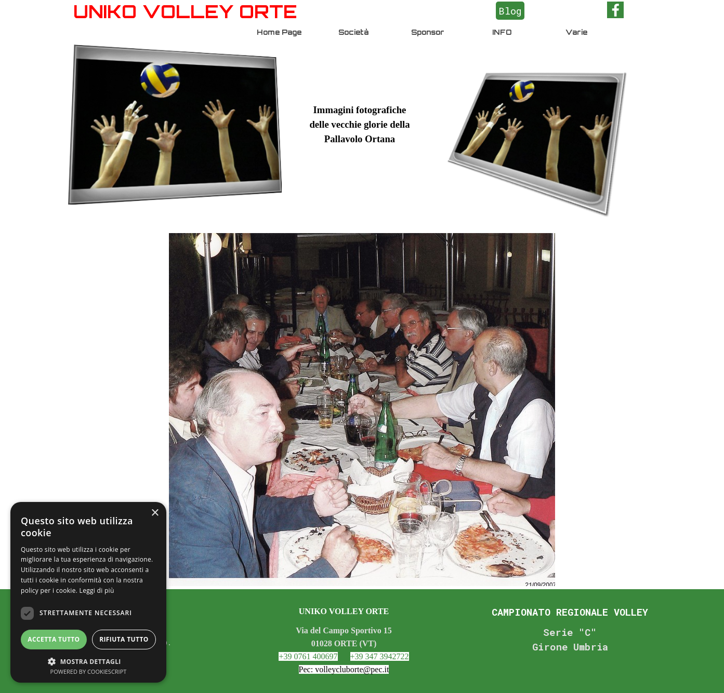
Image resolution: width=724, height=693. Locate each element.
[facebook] (615, 10)
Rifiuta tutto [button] (124, 639)
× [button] (155, 513)
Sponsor (427, 32)
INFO (501, 32)
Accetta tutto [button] (54, 639)
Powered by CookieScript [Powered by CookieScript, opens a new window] (88, 671)
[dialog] (88, 592)
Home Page (279, 32)
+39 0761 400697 (308, 656)
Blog (510, 10)
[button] (88, 660)
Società (353, 32)
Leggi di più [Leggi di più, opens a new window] (97, 590)
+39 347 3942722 (379, 656)
